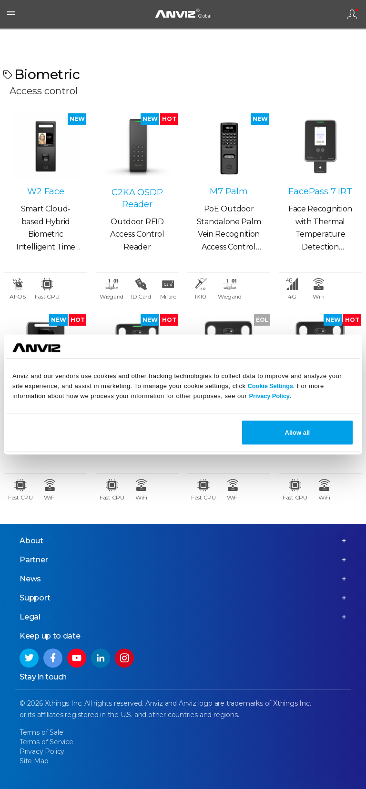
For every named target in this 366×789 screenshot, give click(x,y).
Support (35, 597)
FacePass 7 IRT (320, 191)
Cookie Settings (270, 385)
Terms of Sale (41, 732)
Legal (30, 616)
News (30, 578)
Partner (34, 559)
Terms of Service (46, 742)
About (31, 540)
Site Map (34, 761)
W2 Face (45, 191)
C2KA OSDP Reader (137, 198)
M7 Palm (229, 191)
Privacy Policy (269, 395)
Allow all (297, 432)
